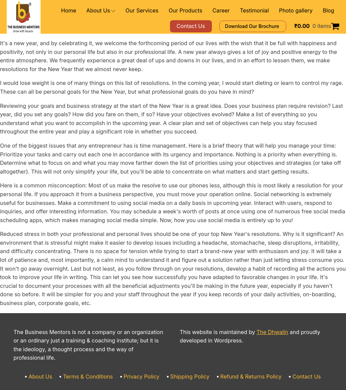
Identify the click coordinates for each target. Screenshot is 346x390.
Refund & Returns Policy (244, 342)
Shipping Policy (189, 342)
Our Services (161, 10)
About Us (124, 10)
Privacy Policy (145, 342)
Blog (329, 10)
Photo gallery (299, 10)
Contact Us (295, 342)
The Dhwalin (260, 306)
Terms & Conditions (96, 342)
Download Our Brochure (262, 26)
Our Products (200, 10)
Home (94, 10)
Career (231, 10)
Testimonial (261, 10)
